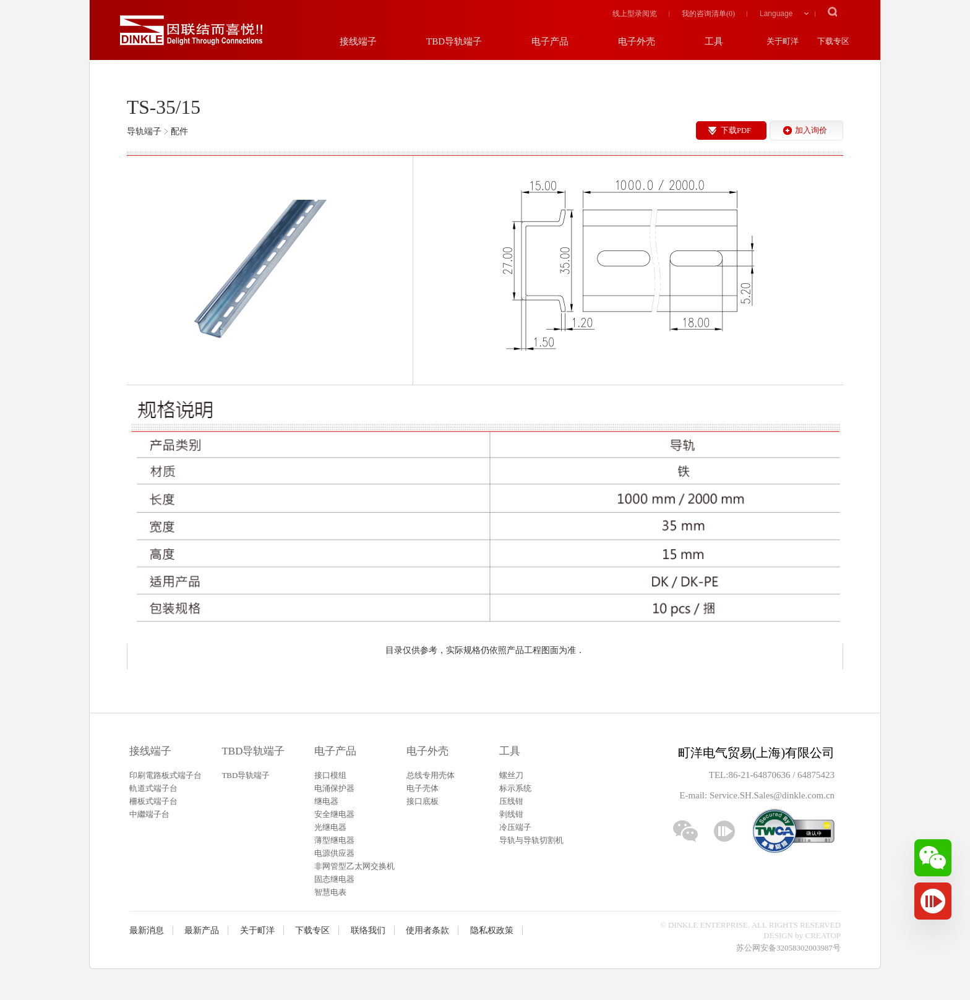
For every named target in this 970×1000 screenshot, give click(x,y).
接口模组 (330, 775)
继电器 (326, 801)
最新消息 (146, 930)
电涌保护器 (334, 788)
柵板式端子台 (153, 801)
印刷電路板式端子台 (165, 775)
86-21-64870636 (760, 775)
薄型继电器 (334, 840)
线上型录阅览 (634, 13)
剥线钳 (511, 814)
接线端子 (150, 751)
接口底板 (422, 801)
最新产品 (201, 930)
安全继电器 (334, 814)
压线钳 (511, 801)
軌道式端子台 (153, 788)
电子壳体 (422, 788)
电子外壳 (427, 751)
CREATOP (823, 935)
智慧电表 (330, 892)
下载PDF (736, 130)
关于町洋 (257, 930)
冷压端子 (515, 827)
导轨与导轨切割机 (531, 840)
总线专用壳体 (430, 775)
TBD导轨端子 (253, 751)
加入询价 (811, 130)
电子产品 (335, 751)
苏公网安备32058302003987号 (788, 947)
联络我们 (368, 930)
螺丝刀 (511, 775)
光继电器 (330, 827)
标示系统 (515, 788)
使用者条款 (427, 930)
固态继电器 (334, 879)
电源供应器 (334, 853)
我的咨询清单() (708, 13)
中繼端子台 (149, 814)
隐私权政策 (491, 930)
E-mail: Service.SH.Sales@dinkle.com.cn (757, 795)
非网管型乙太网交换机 (354, 866)
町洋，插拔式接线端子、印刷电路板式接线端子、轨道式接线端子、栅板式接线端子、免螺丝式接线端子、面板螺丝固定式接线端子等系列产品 (191, 30)
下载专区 (312, 930)
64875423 (816, 775)
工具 (509, 751)
